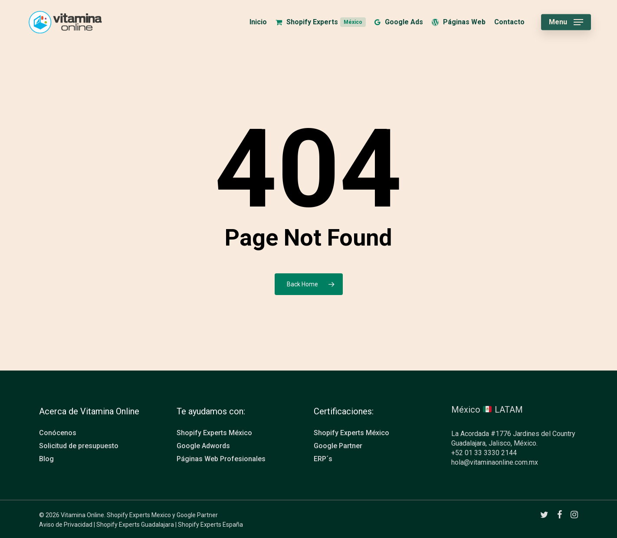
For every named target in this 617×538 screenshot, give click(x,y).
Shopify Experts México (214, 433)
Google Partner (338, 446)
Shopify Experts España (210, 524)
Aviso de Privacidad (65, 524)
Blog (46, 459)
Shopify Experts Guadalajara (135, 524)
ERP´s (323, 459)
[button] (566, 22)
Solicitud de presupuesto (78, 446)
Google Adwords (203, 446)
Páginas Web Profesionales (221, 459)
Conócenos (57, 433)
